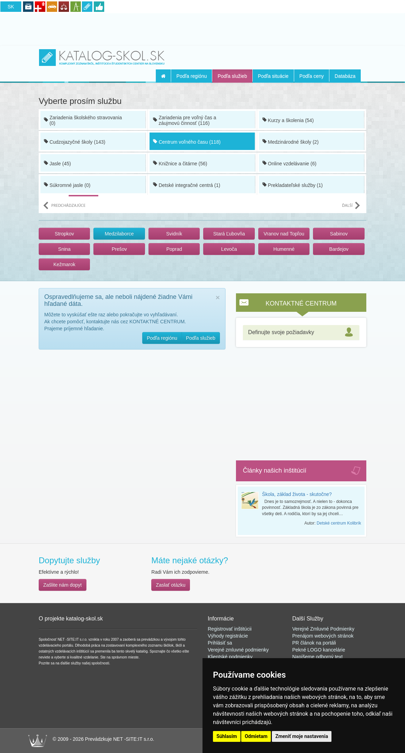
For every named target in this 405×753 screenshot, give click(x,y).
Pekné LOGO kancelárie (318, 650)
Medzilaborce (119, 233)
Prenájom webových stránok (323, 636)
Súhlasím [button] (226, 736)
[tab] (301, 332)
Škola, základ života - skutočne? (297, 494)
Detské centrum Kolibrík (339, 523)
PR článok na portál (313, 643)
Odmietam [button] (256, 736)
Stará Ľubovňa (229, 233)
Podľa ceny (311, 76)
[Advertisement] (202, 28)
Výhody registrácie (228, 636)
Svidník (174, 233)
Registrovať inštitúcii (230, 629)
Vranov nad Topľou (283, 233)
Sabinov (339, 233)
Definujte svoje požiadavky (281, 332)
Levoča (229, 249)
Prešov (119, 249)
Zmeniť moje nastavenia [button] (301, 736)
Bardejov (339, 249)
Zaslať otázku (170, 585)
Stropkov (64, 233)
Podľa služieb (232, 76)
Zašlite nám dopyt (62, 585)
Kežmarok (64, 264)
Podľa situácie (273, 76)
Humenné (284, 249)
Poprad (174, 249)
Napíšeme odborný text (317, 657)
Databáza (345, 76)
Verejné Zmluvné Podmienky (323, 629)
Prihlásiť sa (220, 643)
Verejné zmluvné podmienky (238, 650)
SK (11, 6)
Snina (64, 249)
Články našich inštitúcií (274, 470)
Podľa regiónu (191, 76)
